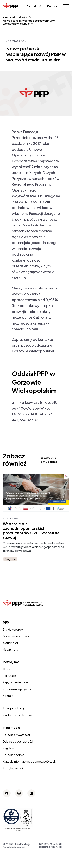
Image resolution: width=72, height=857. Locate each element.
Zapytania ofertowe (15, 682)
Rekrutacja (10, 675)
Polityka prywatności (16, 734)
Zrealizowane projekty (17, 689)
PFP (5, 17)
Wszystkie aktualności (49, 460)
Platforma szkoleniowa (17, 715)
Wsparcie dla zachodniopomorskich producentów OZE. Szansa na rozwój (31, 530)
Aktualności (35, 6)
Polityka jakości (13, 768)
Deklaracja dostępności (18, 741)
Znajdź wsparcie (13, 629)
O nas (6, 669)
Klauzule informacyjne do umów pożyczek (29, 761)
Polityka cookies (13, 754)
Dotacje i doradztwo (16, 636)
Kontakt (53, 6)
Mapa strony (11, 649)
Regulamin (9, 748)
